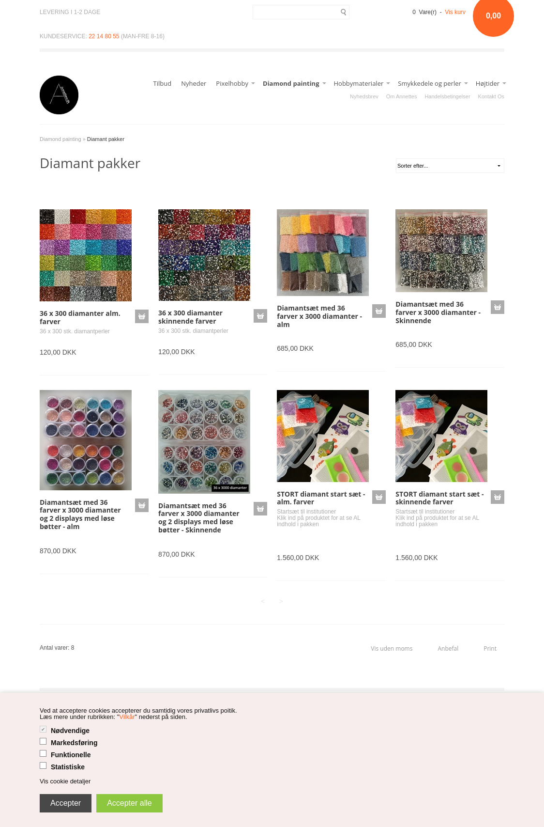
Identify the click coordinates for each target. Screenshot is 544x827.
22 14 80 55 (104, 36)
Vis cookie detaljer (65, 781)
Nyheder (193, 83)
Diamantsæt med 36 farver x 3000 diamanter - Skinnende (438, 312)
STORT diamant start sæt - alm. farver (321, 498)
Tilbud (162, 83)
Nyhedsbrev (364, 96)
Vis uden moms (391, 648)
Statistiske (68, 767)
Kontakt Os (491, 96)
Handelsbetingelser (447, 96)
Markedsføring (74, 743)
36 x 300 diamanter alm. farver (80, 317)
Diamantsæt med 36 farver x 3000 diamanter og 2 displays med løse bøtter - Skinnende (199, 517)
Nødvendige (70, 730)
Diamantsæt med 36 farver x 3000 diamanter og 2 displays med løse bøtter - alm (80, 514)
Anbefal (448, 648)
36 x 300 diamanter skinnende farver (190, 317)
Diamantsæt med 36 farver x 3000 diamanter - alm (319, 316)
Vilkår (127, 716)
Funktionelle (71, 755)
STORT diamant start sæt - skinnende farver (439, 498)
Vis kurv (455, 12)
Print (490, 648)
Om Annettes (401, 96)
